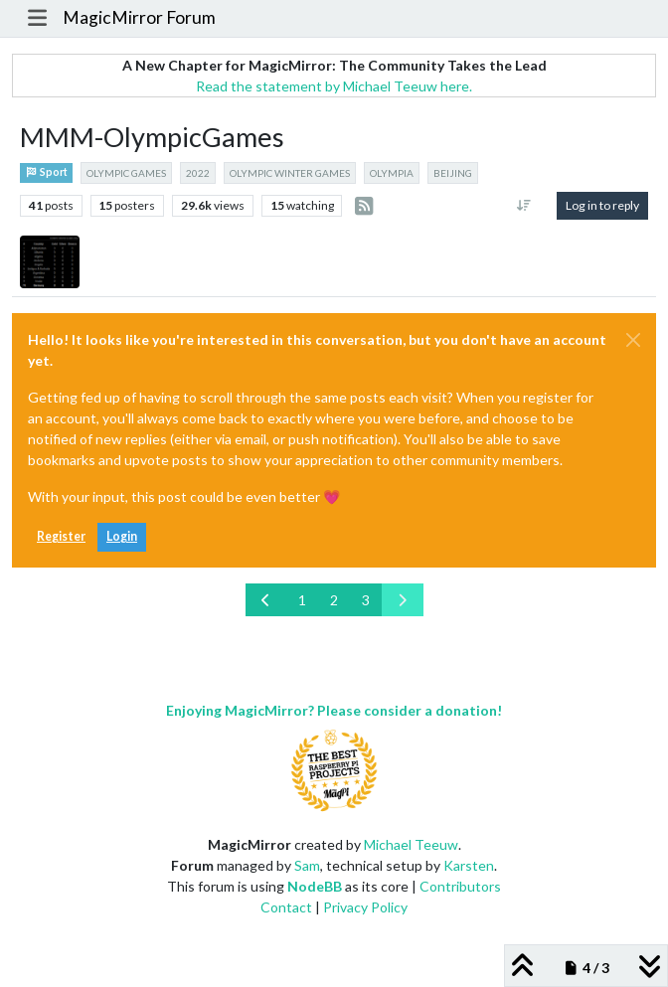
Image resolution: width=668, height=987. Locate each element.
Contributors (460, 886)
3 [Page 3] (366, 599)
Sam (307, 865)
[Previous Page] (266, 599)
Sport (46, 172)
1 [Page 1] (302, 599)
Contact (286, 907)
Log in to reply (602, 205)
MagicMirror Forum (139, 17)
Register (61, 536)
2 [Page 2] (334, 599)
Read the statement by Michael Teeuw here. (334, 86)
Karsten (468, 865)
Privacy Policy (365, 907)
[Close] (633, 340)
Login (121, 536)
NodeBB (314, 886)
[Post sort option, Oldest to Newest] (524, 206)
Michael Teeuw (411, 844)
